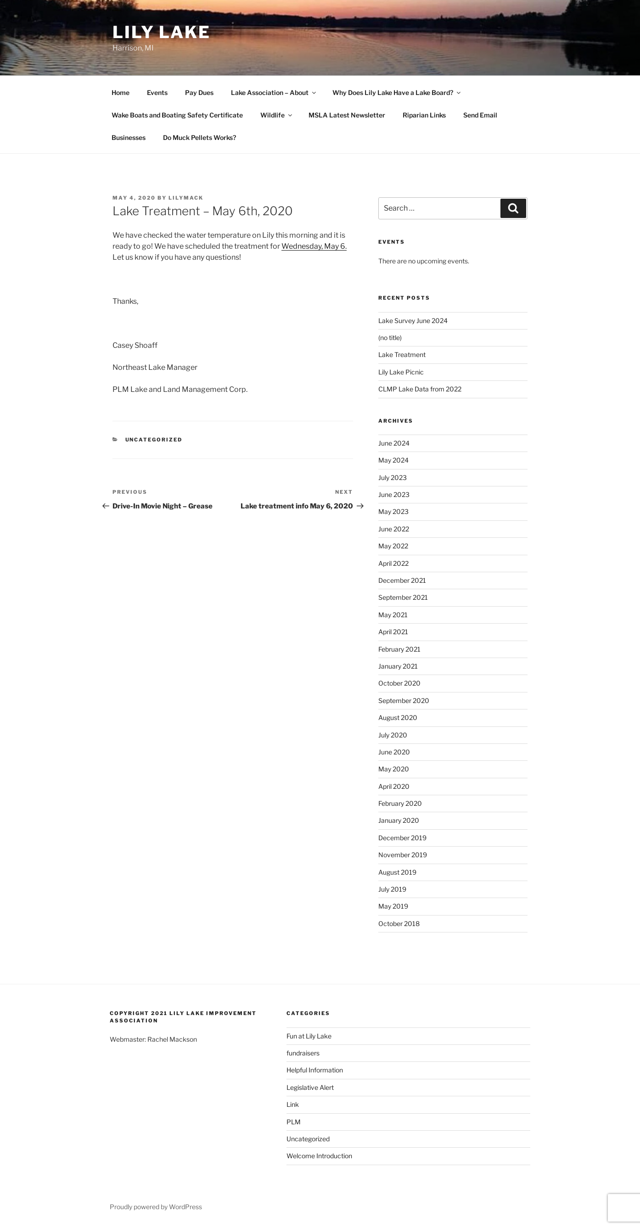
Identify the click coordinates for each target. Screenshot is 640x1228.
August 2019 (397, 872)
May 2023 (393, 511)
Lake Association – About (274, 92)
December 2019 (402, 838)
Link (292, 1104)
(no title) (390, 337)
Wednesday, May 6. (314, 246)
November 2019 (402, 855)
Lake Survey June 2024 (413, 320)
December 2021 (402, 580)
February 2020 (400, 803)
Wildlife (276, 115)
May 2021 (393, 615)
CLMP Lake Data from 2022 (419, 389)
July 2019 (392, 889)
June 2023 (394, 494)
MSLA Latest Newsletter (347, 115)
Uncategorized (154, 439)
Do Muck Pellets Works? (199, 137)
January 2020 (398, 820)
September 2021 (403, 597)
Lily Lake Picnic (401, 372)
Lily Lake (161, 32)
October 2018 (399, 923)
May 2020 (393, 769)
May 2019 (393, 906)
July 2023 (392, 477)
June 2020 (394, 752)
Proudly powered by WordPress (156, 1207)
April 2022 (393, 563)
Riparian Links (424, 115)
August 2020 (397, 717)
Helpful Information (314, 1070)
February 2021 (399, 649)
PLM (293, 1122)
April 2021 (393, 632)
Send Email (480, 115)
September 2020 (403, 700)
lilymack (185, 198)
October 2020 (399, 683)
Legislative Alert (310, 1087)
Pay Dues (199, 92)
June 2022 (393, 529)
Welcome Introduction (319, 1156)
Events (157, 92)
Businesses (129, 137)
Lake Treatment (402, 354)
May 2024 (393, 460)
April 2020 (394, 786)
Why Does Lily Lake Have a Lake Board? (397, 92)
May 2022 (393, 546)
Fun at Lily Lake (308, 1036)
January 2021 (398, 666)
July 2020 (392, 735)
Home (120, 92)
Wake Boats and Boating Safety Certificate (177, 115)
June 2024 (394, 443)
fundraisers (303, 1053)
